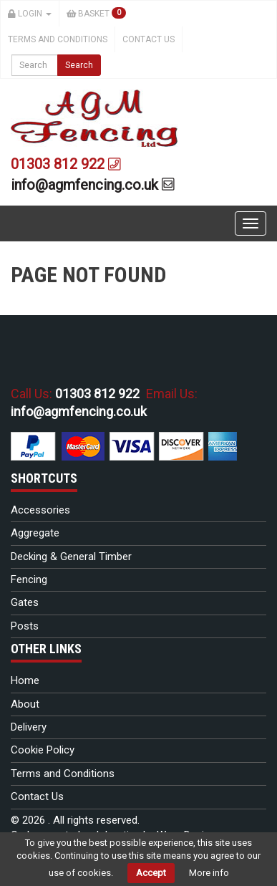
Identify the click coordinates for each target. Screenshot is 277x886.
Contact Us (148, 39)
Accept (151, 872)
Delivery (29, 727)
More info (209, 872)
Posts (25, 626)
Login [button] (30, 14)
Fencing (29, 579)
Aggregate (35, 532)
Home (25, 680)
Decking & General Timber (71, 556)
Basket (97, 13)
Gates (25, 602)
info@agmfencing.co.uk (93, 184)
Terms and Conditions (57, 39)
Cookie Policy (42, 749)
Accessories (40, 510)
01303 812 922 (66, 164)
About (25, 704)
